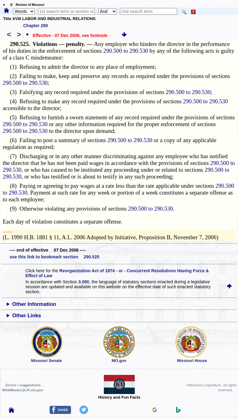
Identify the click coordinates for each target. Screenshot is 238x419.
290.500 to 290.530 (125, 50)
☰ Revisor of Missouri (26, 4)
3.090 (83, 281)
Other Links (26, 315)
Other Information (34, 304)
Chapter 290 (35, 25)
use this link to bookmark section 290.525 (54, 256)
